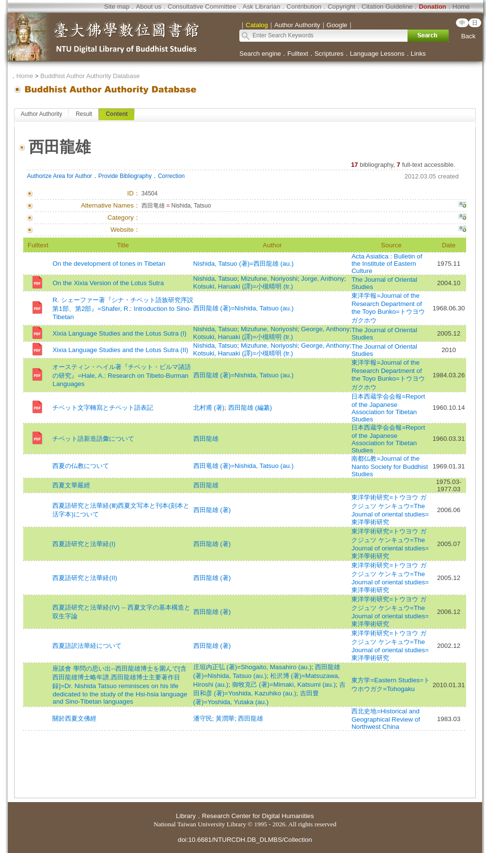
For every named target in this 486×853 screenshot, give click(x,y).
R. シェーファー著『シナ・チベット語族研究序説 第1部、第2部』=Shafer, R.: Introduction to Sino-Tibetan (122, 308)
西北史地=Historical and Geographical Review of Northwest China (385, 719)
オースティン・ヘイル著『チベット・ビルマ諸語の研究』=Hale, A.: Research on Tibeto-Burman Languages (121, 375)
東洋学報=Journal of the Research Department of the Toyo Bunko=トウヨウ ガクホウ (387, 308)
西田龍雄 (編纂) (250, 407)
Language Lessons (377, 53)
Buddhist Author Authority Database (90, 76)
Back (468, 36)
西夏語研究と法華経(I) (83, 543)
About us (148, 6)
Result (84, 114)
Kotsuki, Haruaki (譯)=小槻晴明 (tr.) (243, 286)
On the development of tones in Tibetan (108, 263)
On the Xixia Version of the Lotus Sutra (108, 283)
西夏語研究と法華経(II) (84, 577)
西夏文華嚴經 (71, 485)
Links (418, 53)
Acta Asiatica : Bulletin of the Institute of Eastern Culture (386, 263)
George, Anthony (325, 329)
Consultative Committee (202, 6)
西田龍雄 (206, 438)
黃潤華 (225, 718)
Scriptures (329, 53)
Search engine (260, 53)
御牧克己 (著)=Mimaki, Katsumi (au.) (284, 684)
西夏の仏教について (80, 465)
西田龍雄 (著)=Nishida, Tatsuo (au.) (243, 308)
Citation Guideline (386, 6)
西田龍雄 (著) (212, 510)
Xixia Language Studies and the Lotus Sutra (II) (120, 350)
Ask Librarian (262, 6)
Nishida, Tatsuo (215, 278)
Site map (117, 6)
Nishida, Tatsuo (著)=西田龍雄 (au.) (243, 263)
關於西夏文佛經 (74, 718)
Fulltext (297, 53)
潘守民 (202, 718)
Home (461, 6)
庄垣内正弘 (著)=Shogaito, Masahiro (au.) (252, 667)
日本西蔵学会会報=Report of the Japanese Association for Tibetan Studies (388, 408)
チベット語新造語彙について (93, 438)
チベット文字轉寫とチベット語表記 (102, 407)
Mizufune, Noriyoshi (269, 278)
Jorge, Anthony (322, 278)
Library (186, 816)
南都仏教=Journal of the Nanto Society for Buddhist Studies (389, 466)
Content (116, 114)
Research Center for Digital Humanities (258, 816)
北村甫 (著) (209, 407)
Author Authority (41, 114)
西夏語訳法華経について (87, 645)
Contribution (303, 6)
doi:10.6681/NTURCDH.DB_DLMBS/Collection (245, 839)
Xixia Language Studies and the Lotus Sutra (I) (119, 333)
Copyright (341, 6)
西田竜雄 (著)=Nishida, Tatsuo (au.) (243, 465)
